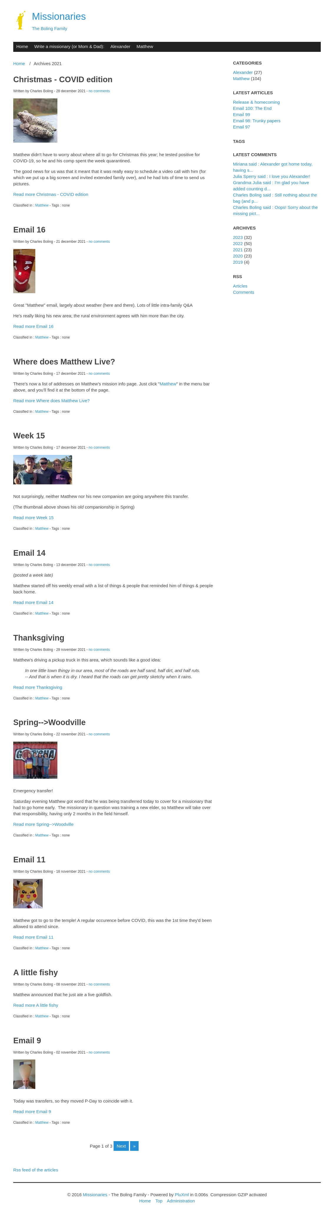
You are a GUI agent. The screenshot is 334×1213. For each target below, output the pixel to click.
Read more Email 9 (32, 1111)
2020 (238, 255)
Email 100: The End (252, 108)
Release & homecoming (256, 102)
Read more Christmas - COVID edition (50, 194)
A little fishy (35, 972)
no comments (99, 91)
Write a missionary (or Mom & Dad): (69, 46)
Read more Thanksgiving (37, 687)
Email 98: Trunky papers (257, 120)
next (121, 1145)
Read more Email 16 (33, 326)
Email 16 (29, 229)
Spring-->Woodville (49, 722)
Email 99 (241, 114)
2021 (238, 249)
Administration (181, 1200)
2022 (238, 243)
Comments (243, 292)
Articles (240, 285)
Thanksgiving (38, 637)
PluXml (182, 1194)
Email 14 (29, 553)
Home (22, 46)
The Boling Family (49, 28)
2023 (238, 237)
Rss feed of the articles (35, 1169)
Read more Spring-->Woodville (43, 824)
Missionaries (59, 16)
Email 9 (27, 1040)
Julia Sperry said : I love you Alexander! (271, 176)
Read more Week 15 (33, 517)
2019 (238, 262)
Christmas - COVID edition (62, 79)
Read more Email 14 (33, 602)
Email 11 (29, 859)
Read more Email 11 (33, 937)
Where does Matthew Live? (64, 361)
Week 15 (29, 435)
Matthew (145, 46)
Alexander (120, 46)
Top (158, 1200)
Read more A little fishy (35, 1005)
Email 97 (241, 126)
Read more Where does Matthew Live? (51, 400)
